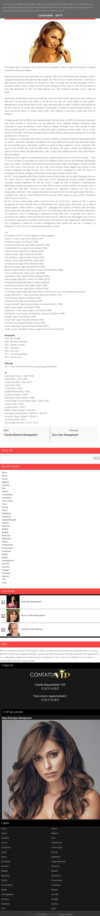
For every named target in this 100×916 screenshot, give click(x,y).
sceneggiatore (8, 560)
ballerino (5, 482)
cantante (6, 485)
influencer (6, 526)
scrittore (5, 563)
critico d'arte (7, 501)
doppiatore (6, 513)
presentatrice (7, 548)
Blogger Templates (66, 914)
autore (5, 479)
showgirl (5, 570)
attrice (5, 476)
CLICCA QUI (50, 688)
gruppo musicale (9, 520)
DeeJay (5, 507)
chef (4, 488)
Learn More (45, 15)
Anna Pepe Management (31, 601)
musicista (6, 535)
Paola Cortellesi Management (33, 615)
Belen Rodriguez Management (17, 718)
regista (5, 557)
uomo (4, 582)
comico (5, 491)
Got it (59, 15)
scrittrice (6, 567)
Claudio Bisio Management (32, 629)
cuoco (4, 504)
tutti (4, 579)
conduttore (6, 498)
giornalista (6, 516)
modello (5, 532)
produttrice (6, 551)
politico (5, 542)
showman (6, 573)
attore (4, 472)
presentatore (7, 545)
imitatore (5, 523)
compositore (7, 494)
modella (5, 529)
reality (5, 554)
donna (4, 510)
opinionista (6, 538)
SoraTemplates (41, 914)
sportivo (5, 576)
